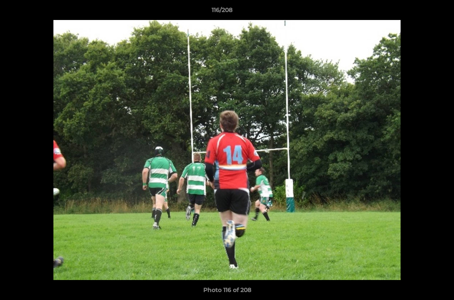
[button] (419, 12)
